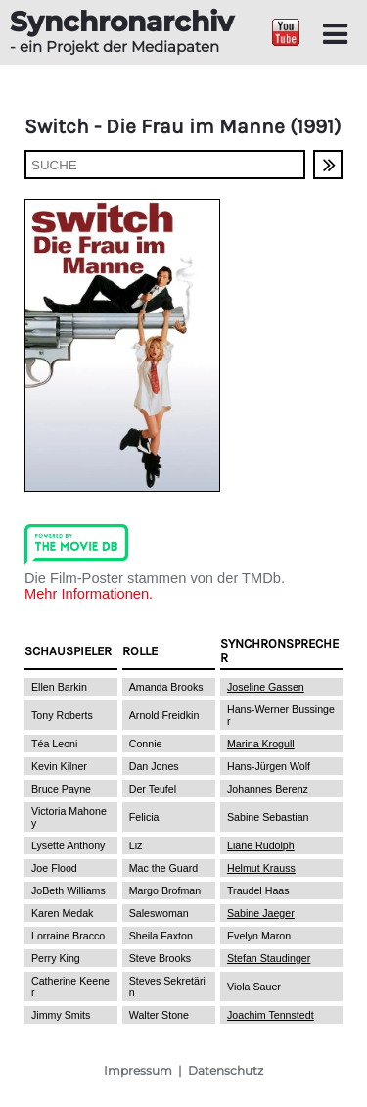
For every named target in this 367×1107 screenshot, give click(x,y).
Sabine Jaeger (261, 913)
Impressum (138, 1070)
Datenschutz (225, 1070)
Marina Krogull (261, 743)
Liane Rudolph (261, 845)
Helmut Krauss (261, 868)
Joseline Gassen (265, 687)
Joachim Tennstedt (270, 1015)
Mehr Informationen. (88, 594)
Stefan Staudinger (268, 958)
